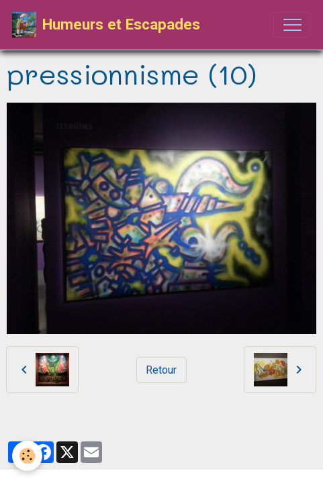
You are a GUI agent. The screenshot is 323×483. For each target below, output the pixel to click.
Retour (161, 370)
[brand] (106, 25)
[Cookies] (27, 456)
